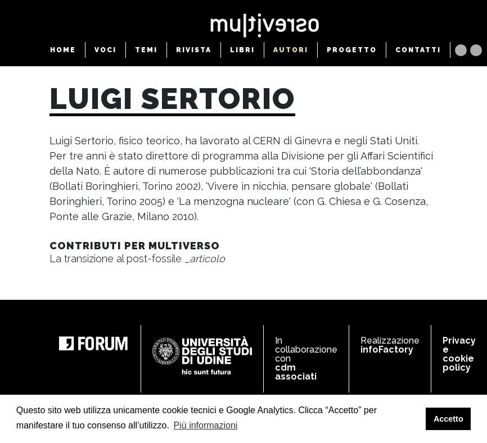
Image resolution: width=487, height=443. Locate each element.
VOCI (105, 50)
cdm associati (296, 372)
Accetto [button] (448, 418)
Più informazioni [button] (206, 425)
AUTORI (290, 50)
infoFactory (386, 349)
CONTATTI (418, 50)
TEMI (146, 50)
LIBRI (242, 50)
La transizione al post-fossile (137, 258)
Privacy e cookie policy (459, 354)
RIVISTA (193, 50)
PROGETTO (352, 50)
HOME (63, 50)
